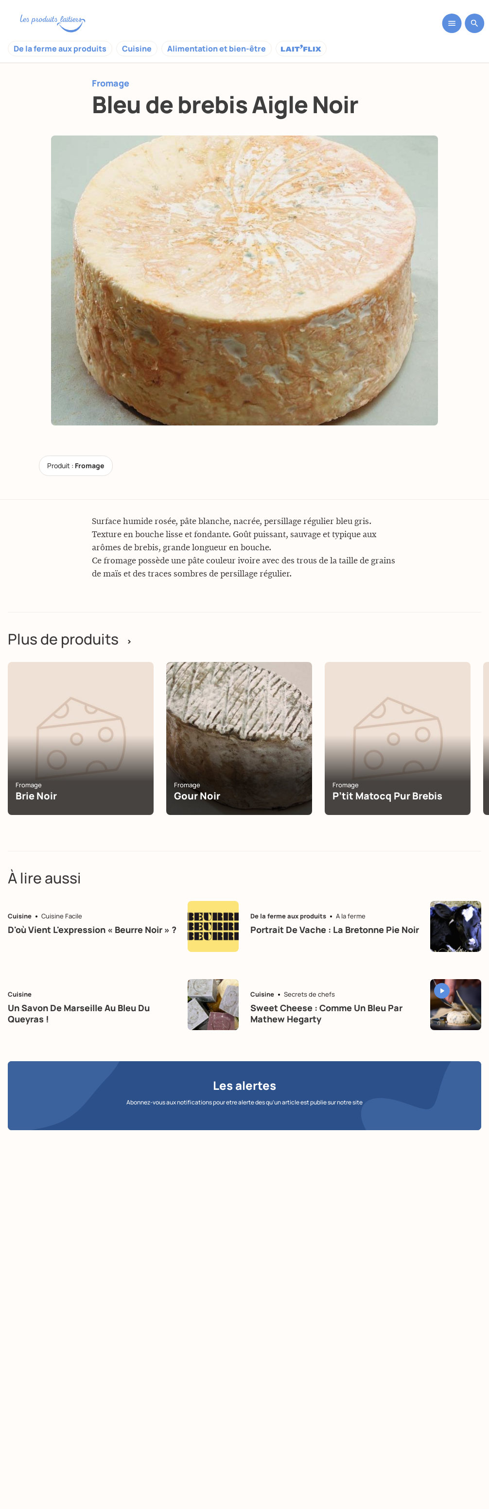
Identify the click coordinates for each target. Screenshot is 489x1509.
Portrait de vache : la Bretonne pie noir (334, 929)
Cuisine (137, 48)
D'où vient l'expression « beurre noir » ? (92, 929)
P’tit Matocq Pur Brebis (387, 795)
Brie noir (36, 795)
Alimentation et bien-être (216, 48)
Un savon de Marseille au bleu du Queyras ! (79, 1013)
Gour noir (197, 795)
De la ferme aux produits (60, 48)
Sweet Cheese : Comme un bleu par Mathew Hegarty (326, 1013)
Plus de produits (70, 639)
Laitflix (301, 48)
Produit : (76, 465)
